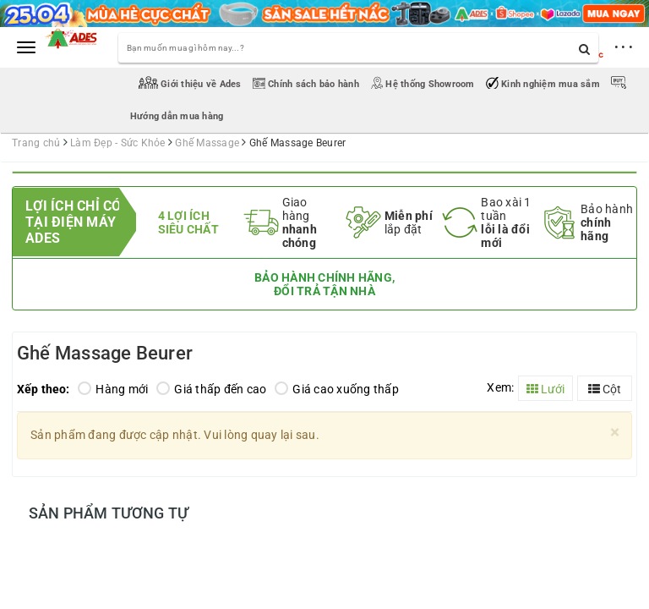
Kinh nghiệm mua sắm (544, 84)
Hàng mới (113, 389)
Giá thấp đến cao (211, 389)
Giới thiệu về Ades (191, 84)
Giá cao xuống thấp (337, 389)
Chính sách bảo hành (307, 84)
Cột (604, 389)
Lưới (545, 389)
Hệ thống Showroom (423, 84)
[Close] (614, 433)
